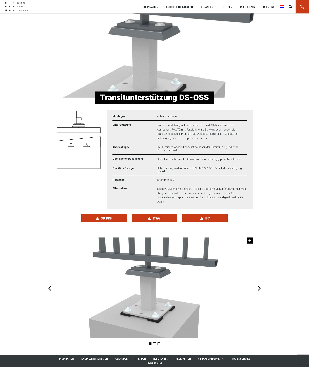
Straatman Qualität (211, 358)
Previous (49, 288)
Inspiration (150, 7)
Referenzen (247, 7)
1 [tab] (150, 343)
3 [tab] (159, 343)
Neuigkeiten (183, 358)
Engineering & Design (179, 7)
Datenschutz (241, 358)
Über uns (269, 7)
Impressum (154, 363)
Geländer (207, 7)
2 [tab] (154, 343)
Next (259, 288)
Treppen (226, 7)
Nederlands (282, 6)
